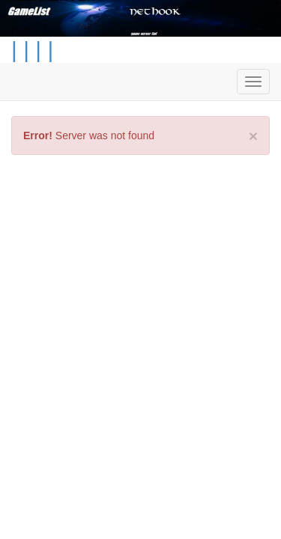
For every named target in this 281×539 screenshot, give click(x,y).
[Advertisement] (140, 310)
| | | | (32, 49)
